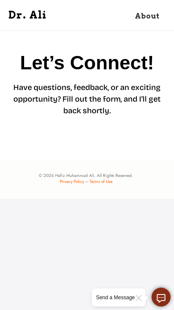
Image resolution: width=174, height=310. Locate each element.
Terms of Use (101, 181)
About (147, 16)
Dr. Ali (28, 15)
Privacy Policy (72, 181)
